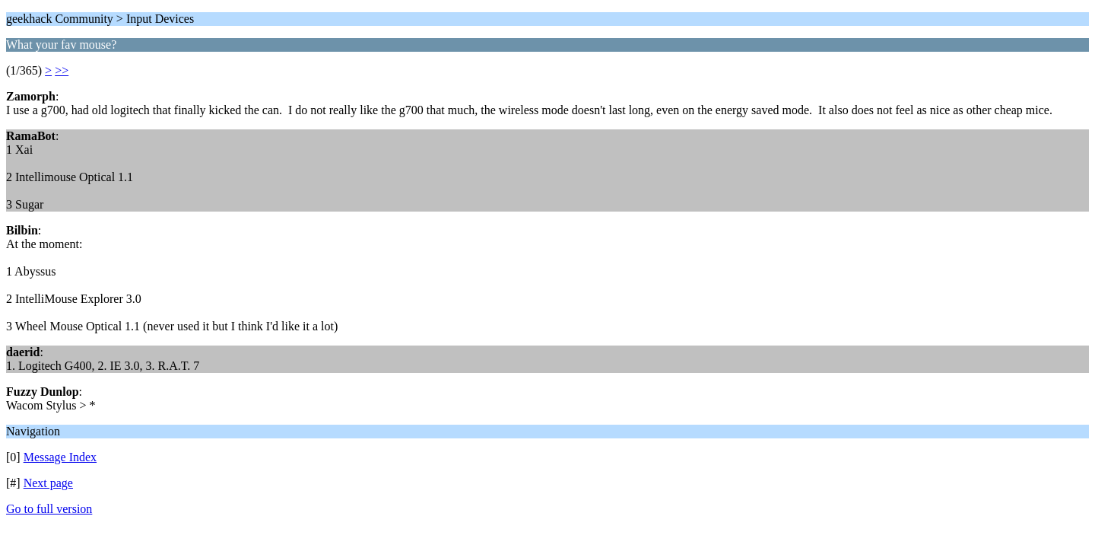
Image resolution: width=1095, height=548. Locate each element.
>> (61, 70)
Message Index (60, 457)
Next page (48, 482)
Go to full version (49, 508)
